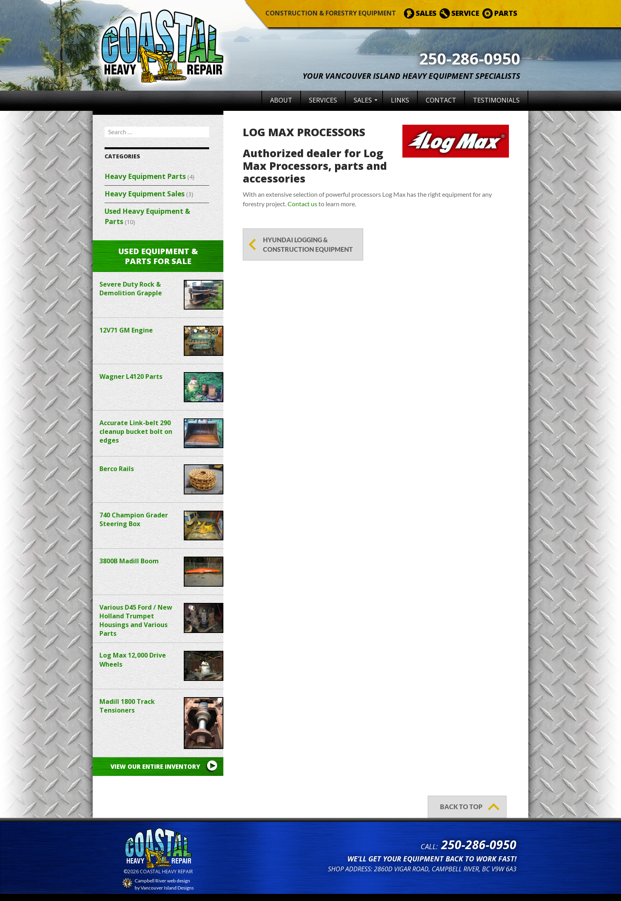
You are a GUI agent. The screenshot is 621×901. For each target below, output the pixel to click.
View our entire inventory (155, 766)
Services (323, 100)
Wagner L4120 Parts (130, 376)
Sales (363, 100)
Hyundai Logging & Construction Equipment (308, 244)
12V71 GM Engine (126, 330)
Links (400, 100)
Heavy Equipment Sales (145, 193)
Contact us (302, 203)
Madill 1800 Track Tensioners (127, 706)
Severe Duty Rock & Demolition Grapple (130, 288)
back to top (461, 806)
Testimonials (496, 100)
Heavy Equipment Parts (145, 176)
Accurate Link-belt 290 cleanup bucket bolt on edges (135, 431)
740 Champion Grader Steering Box (133, 519)
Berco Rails (116, 468)
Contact (441, 100)
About (281, 100)
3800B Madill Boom (129, 561)
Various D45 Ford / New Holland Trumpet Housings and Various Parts (135, 620)
